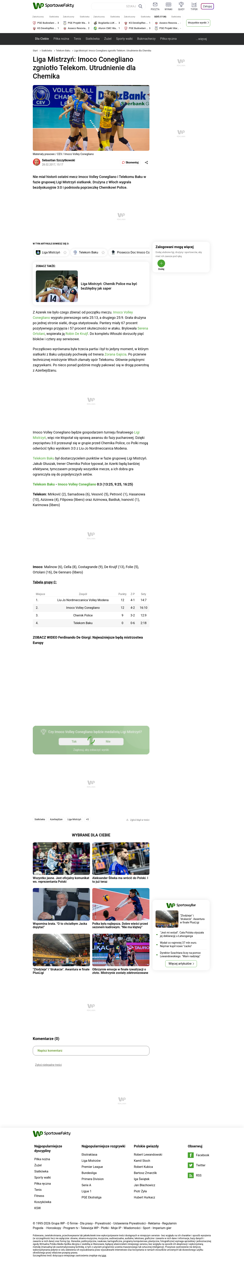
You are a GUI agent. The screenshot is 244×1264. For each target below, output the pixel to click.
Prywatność (103, 1223)
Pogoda (38, 1228)
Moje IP (116, 1228)
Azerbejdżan (56, 819)
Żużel (107, 39)
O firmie (72, 1223)
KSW (37, 1208)
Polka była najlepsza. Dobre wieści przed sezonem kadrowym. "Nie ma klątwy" (120, 925)
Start (35, 50)
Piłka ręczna (168, 39)
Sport (146, 1228)
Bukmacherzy (146, 39)
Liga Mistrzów (91, 1161)
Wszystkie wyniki (197, 22)
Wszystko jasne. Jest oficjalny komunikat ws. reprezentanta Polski (61, 879)
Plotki (104, 1228)
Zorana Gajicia (115, 354)
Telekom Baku (63, 50)
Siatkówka (93, 39)
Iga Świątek (141, 1179)
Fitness (39, 1196)
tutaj (104, 1255)
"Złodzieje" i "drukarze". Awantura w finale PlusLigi (61, 971)
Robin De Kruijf (76, 334)
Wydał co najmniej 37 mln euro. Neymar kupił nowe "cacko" (178, 944)
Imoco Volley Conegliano (77, 484)
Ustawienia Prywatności (129, 1223)
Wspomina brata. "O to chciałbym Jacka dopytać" (60, 925)
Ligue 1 (87, 1191)
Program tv (70, 1228)
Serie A (86, 1185)
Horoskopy (53, 1228)
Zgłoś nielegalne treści (48, 1064)
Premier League (92, 1167)
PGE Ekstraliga (91, 1197)
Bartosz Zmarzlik (145, 1173)
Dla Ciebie (42, 39)
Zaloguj (207, 6)
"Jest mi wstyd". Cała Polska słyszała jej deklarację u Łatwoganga (182, 934)
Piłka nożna (61, 39)
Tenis (77, 39)
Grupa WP (58, 1223)
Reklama (154, 1223)
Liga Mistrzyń (74, 819)
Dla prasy (86, 1223)
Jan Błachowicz (144, 1185)
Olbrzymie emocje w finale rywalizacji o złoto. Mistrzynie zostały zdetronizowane (120, 971)
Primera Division (93, 1179)
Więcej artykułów (180, 963)
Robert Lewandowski (148, 1154)
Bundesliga (89, 1173)
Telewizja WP (90, 1228)
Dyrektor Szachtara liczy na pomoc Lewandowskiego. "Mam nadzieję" (180, 954)
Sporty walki (124, 39)
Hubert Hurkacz (144, 1197)
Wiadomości (132, 1228)
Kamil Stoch (142, 1161)
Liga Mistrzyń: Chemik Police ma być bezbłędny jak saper (109, 286)
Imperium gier (161, 1228)
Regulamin (169, 1223)
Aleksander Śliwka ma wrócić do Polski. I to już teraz (120, 879)
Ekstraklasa (89, 1154)
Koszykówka (42, 1202)
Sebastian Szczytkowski (58, 160)
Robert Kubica (143, 1167)
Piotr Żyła (140, 1191)
